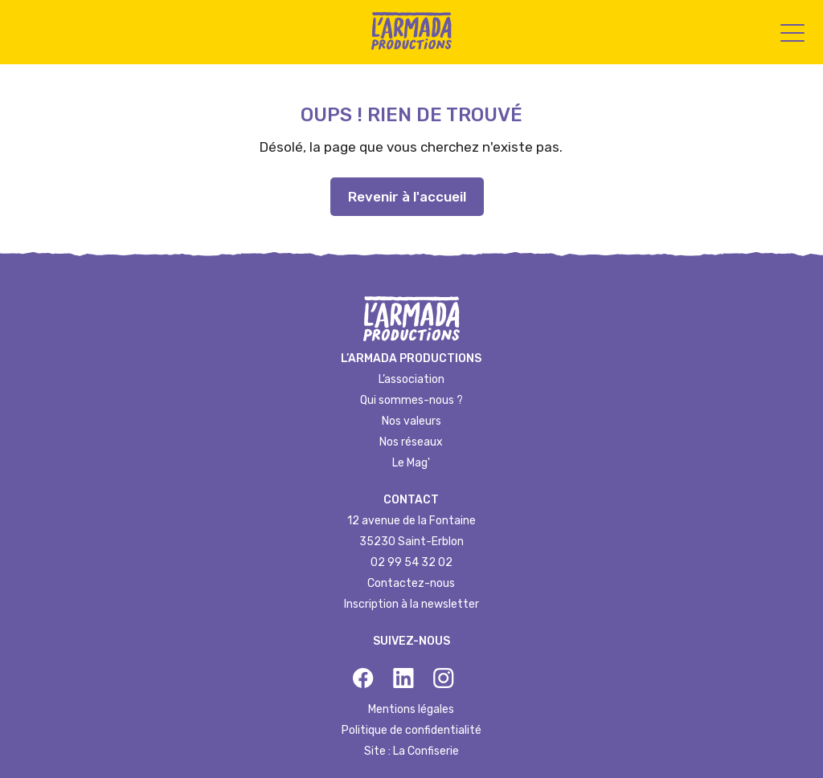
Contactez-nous (411, 583)
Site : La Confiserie (411, 751)
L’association (411, 379)
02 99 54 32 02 (411, 562)
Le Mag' (411, 463)
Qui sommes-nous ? (411, 400)
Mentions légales (411, 709)
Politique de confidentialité (411, 730)
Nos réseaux (411, 442)
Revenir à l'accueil (407, 197)
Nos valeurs (411, 421)
